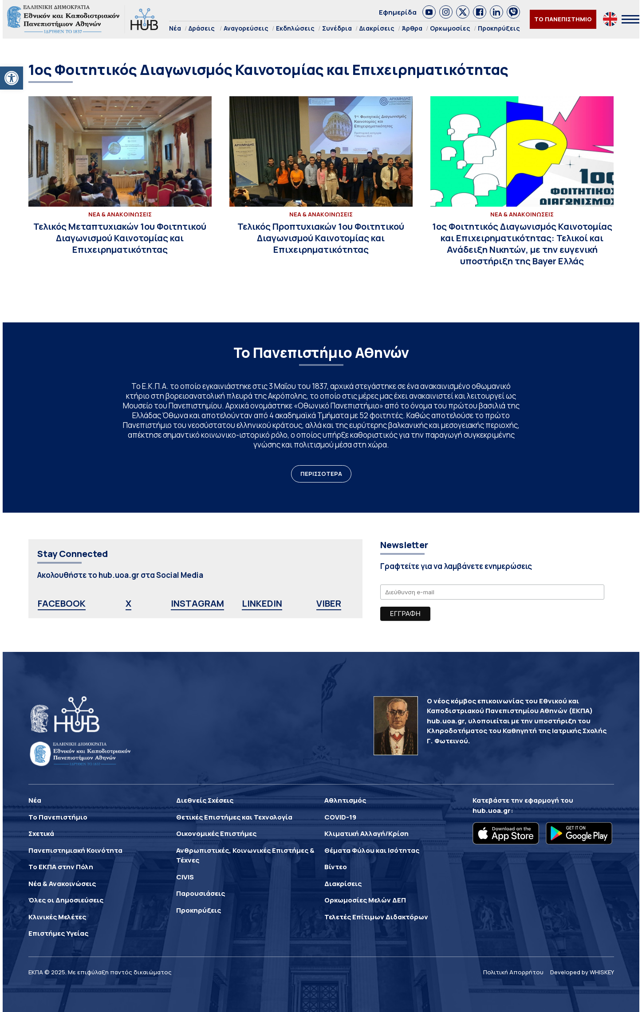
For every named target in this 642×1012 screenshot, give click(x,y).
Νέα (175, 28)
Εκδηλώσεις (295, 28)
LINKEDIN (262, 603)
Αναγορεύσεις (246, 28)
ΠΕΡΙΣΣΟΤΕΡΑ (321, 474)
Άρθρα (412, 28)
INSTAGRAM (197, 603)
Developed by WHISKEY (582, 972)
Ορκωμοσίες (450, 28)
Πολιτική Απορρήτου (513, 972)
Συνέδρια (337, 28)
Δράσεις (202, 28)
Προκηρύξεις (499, 28)
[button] (11, 78)
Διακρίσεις (376, 28)
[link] (429, 12)
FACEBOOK (62, 603)
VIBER (328, 603)
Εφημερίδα (398, 12)
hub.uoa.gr (492, 810)
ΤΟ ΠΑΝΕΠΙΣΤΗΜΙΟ (563, 19)
